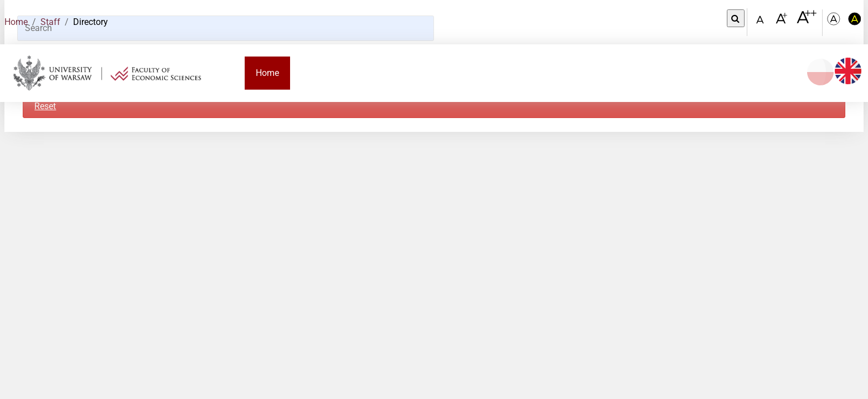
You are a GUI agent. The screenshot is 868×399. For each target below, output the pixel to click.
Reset (45, 106)
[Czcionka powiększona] (782, 22)
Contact (740, 73)
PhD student (491, 73)
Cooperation (679, 73)
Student (429, 73)
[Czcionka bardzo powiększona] (806, 21)
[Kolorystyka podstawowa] (835, 22)
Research (615, 73)
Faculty (315, 73)
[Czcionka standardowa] (761, 22)
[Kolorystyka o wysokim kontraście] (854, 22)
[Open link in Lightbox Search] (736, 18)
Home (16, 22)
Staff (50, 22)
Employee (556, 73)
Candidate (372, 73)
